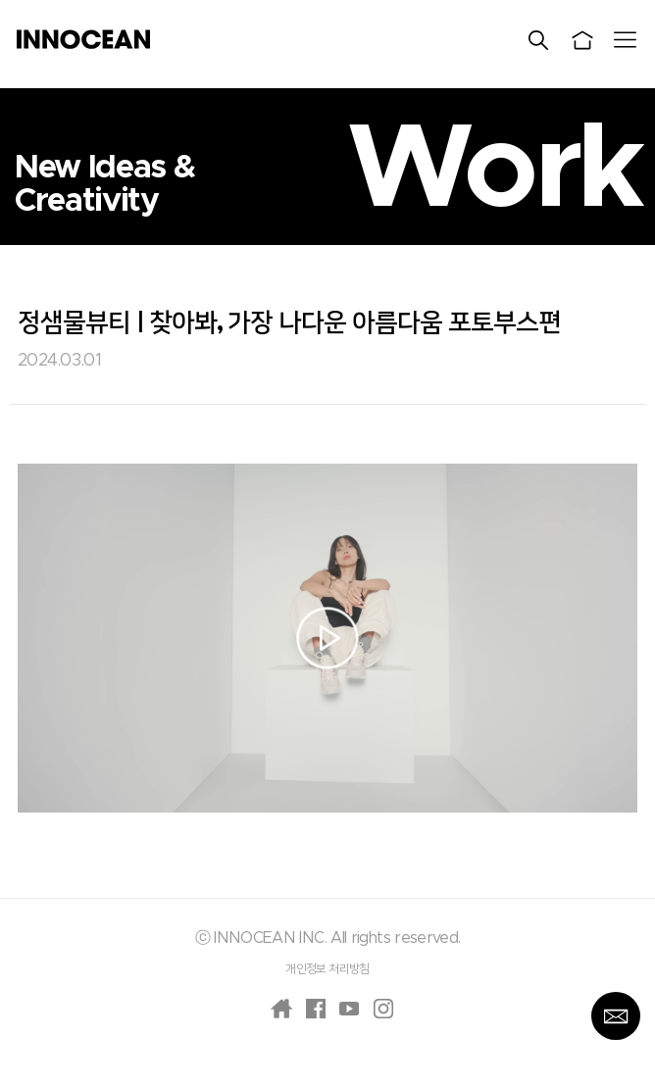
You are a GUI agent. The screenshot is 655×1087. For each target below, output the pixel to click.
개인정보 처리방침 (327, 968)
